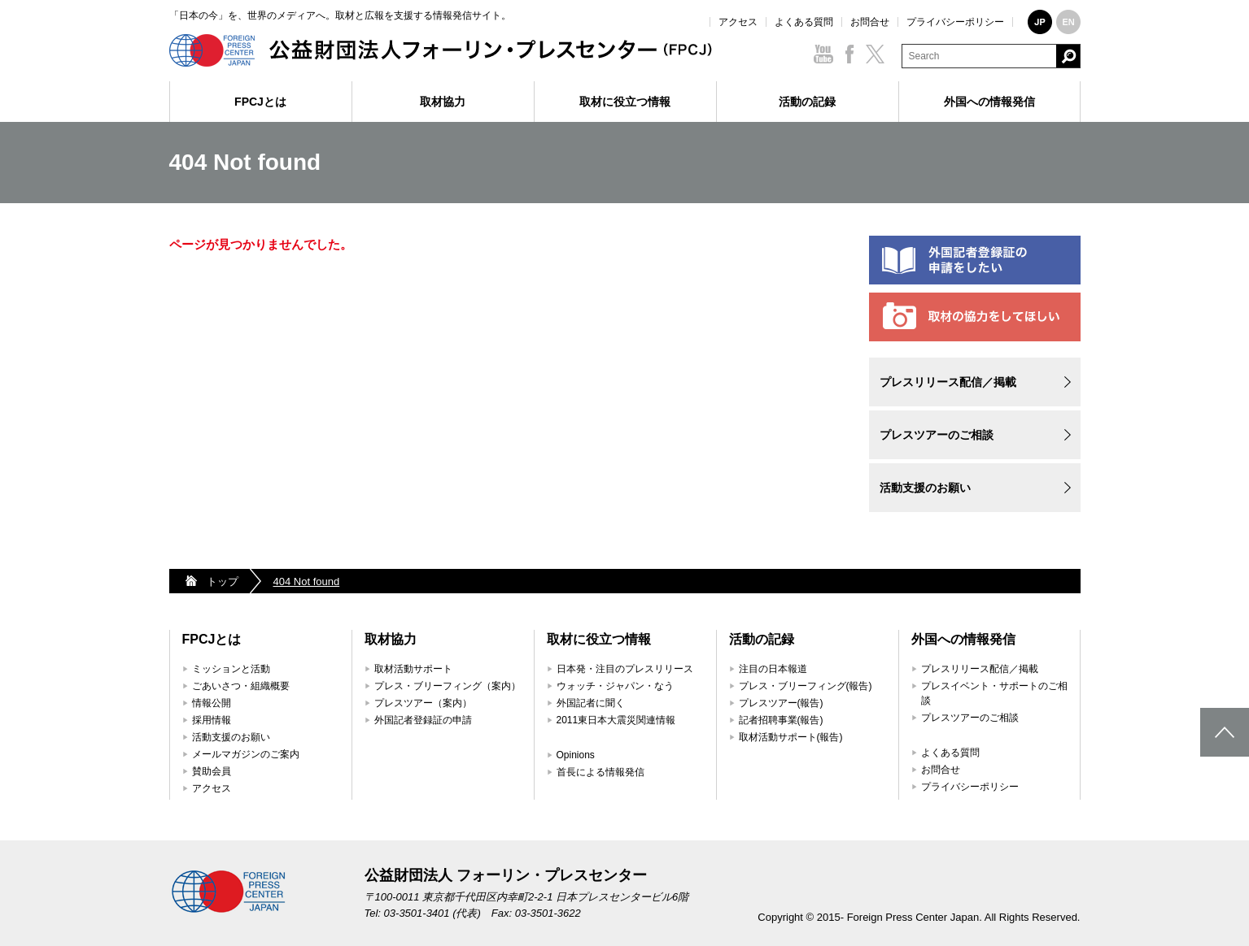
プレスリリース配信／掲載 (948, 381)
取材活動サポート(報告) (791, 737)
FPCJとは (260, 101)
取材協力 (442, 101)
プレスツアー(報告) (781, 703)
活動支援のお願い (925, 487)
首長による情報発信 (600, 772)
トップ (222, 581)
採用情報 (211, 720)
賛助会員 (211, 771)
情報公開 (211, 703)
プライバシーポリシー (955, 22)
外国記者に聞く (591, 703)
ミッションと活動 (231, 669)
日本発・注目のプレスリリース (625, 669)
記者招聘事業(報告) (781, 720)
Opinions (576, 755)
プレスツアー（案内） (423, 703)
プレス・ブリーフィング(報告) (805, 686)
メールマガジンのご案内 (245, 754)
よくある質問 (804, 22)
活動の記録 (807, 101)
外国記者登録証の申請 (423, 720)
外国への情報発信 (989, 101)
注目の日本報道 (773, 669)
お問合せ (869, 22)
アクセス (738, 22)
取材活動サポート (413, 669)
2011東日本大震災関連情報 (616, 720)
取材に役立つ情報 (624, 101)
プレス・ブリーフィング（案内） (447, 686)
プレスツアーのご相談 (937, 434)
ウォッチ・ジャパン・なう (615, 686)
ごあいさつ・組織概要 (241, 686)
